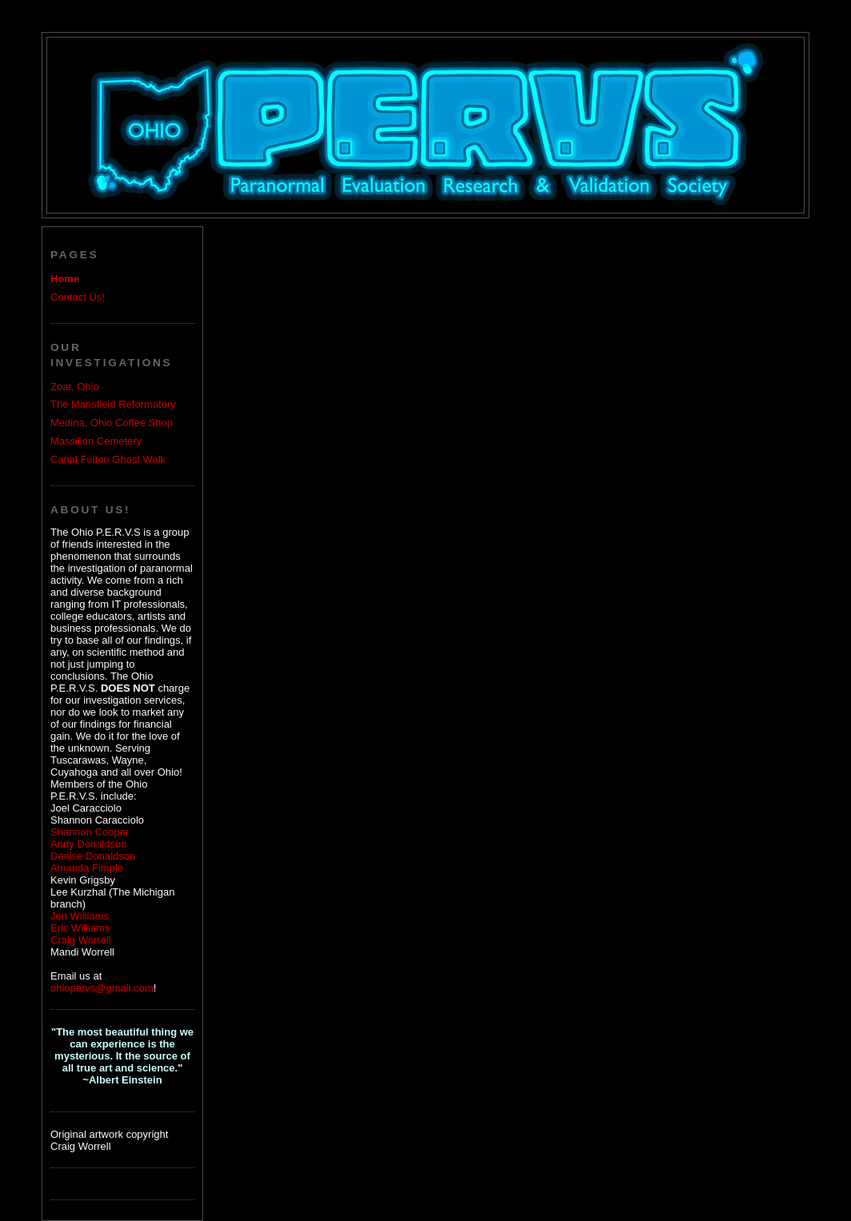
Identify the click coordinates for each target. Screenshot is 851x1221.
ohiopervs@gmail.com (102, 988)
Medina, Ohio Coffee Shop (111, 423)
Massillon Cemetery (96, 441)
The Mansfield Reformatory (113, 404)
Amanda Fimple (86, 868)
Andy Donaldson (88, 844)
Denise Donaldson (92, 856)
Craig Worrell (80, 940)
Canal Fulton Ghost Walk (108, 459)
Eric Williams (80, 928)
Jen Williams (79, 916)
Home (64, 279)
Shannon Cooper (89, 832)
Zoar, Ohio (74, 387)
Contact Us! (77, 297)
